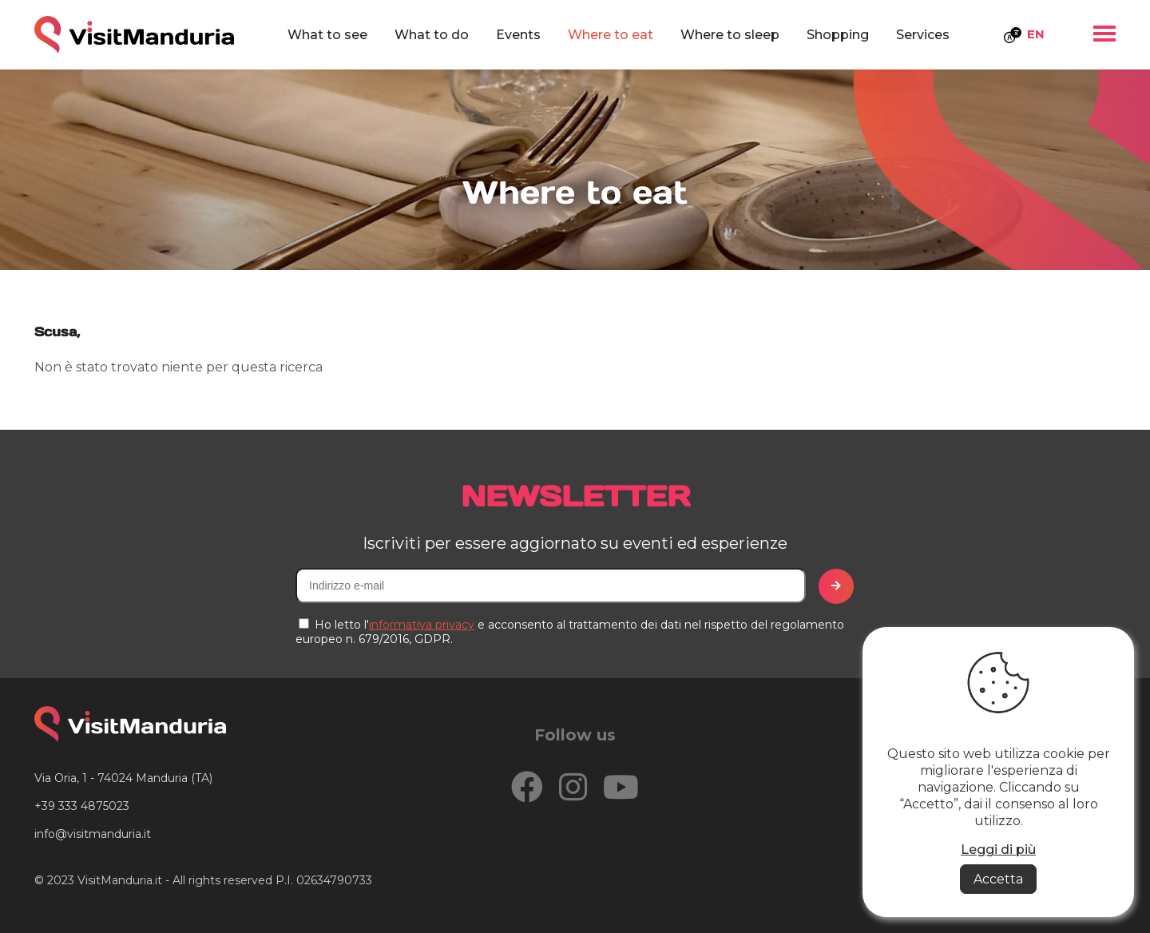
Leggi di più (998, 849)
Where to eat (610, 34)
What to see (327, 34)
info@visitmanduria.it (92, 834)
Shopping (838, 34)
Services (923, 34)
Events (518, 34)
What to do (432, 34)
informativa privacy (421, 624)
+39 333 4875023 (81, 806)
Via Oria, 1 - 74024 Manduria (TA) (123, 778)
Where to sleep (729, 34)
